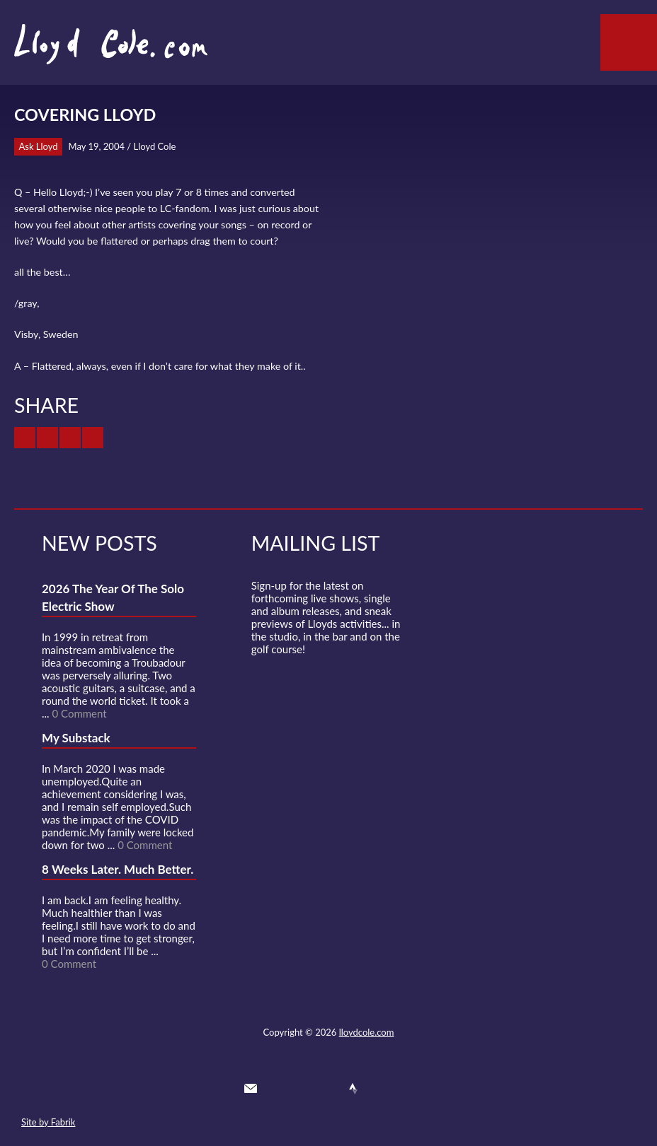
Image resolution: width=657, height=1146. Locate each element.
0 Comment (79, 713)
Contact (250, 1088)
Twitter (276, 1088)
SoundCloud (328, 1088)
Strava (353, 1088)
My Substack (76, 737)
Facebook (301, 1088)
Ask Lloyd (38, 146)
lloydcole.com (366, 1032)
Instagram (379, 1088)
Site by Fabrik (48, 1122)
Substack (404, 1088)
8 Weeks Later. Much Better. (117, 869)
